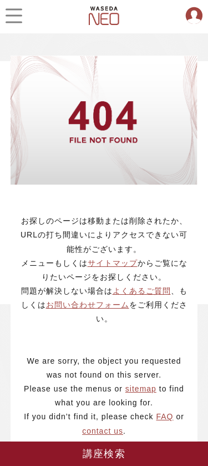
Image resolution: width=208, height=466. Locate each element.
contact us (102, 431)
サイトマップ (113, 263)
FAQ (164, 416)
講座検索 (104, 453)
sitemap (140, 388)
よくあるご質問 (142, 290)
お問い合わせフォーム (87, 304)
